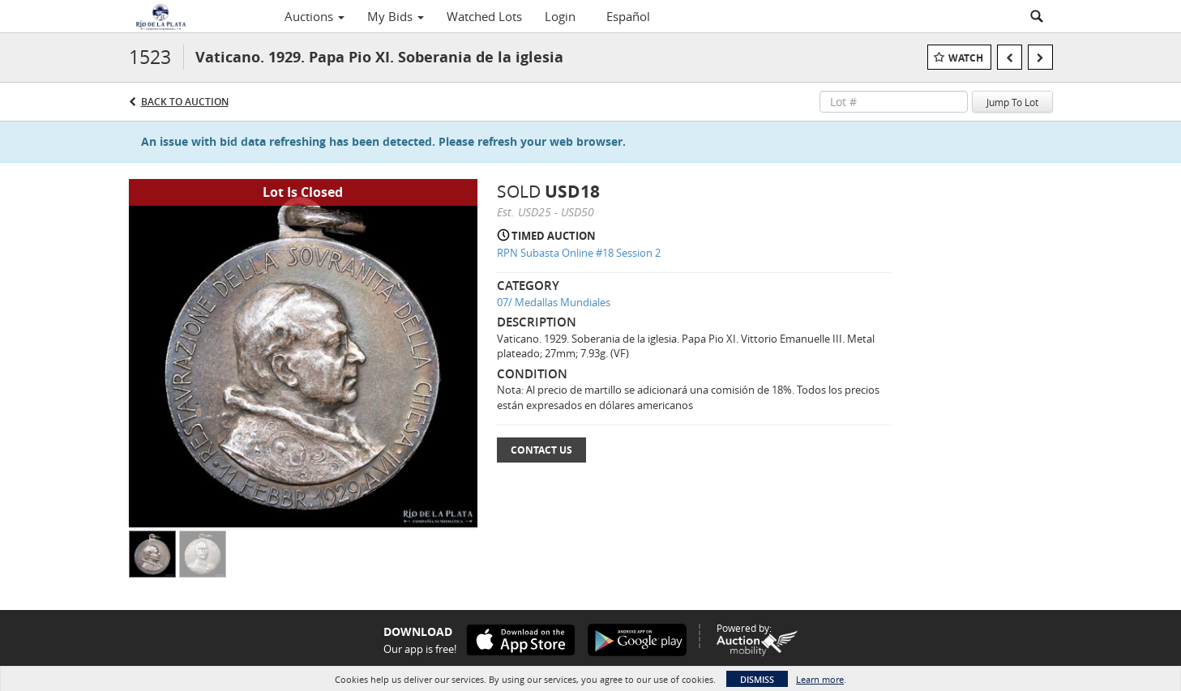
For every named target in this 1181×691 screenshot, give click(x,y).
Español (628, 16)
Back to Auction (185, 102)
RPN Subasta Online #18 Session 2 (579, 252)
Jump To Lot (1012, 102)
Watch (965, 58)
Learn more (820, 679)
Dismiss (757, 679)
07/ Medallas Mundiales (553, 302)
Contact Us (541, 450)
